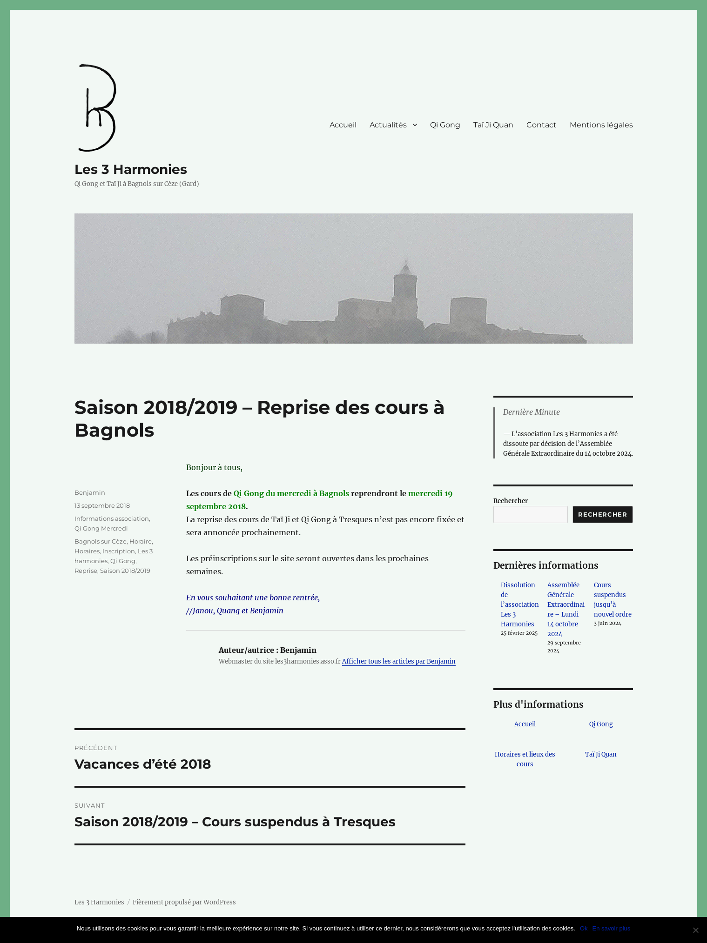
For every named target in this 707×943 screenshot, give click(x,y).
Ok (584, 928)
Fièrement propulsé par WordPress (184, 902)
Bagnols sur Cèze (100, 541)
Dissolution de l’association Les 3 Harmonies (520, 604)
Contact (541, 124)
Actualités (388, 124)
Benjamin (89, 492)
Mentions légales (601, 124)
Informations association (111, 518)
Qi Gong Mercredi (101, 528)
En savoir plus (612, 928)
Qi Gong (445, 124)
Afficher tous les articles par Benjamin (399, 661)
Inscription (118, 551)
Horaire (140, 541)
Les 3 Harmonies (130, 169)
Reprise (85, 570)
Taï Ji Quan (493, 124)
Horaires (87, 551)
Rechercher (510, 501)
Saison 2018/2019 (125, 570)
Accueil (343, 124)
